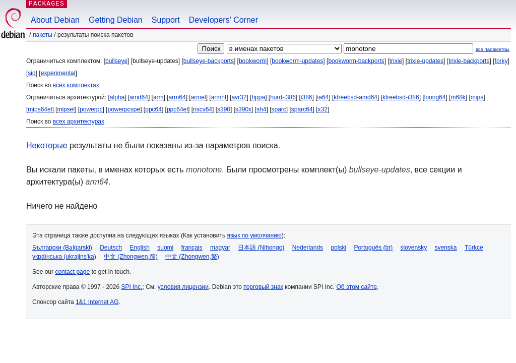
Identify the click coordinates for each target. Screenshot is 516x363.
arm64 (177, 97)
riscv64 (202, 109)
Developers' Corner (223, 20)
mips (477, 97)
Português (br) (373, 247)
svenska (446, 247)
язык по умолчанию (254, 235)
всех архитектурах (78, 121)
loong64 (435, 97)
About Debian (55, 20)
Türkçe (474, 247)
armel (198, 97)
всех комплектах (76, 85)
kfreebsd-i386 (400, 97)
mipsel (66, 109)
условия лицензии (183, 286)
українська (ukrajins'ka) (64, 256)
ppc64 (153, 109)
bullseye (116, 61)
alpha (117, 97)
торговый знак (263, 286)
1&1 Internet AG (97, 302)
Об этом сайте (356, 286)
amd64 (139, 97)
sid (31, 73)
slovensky (413, 247)
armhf (219, 97)
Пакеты (42, 34)
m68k (457, 97)
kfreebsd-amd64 (355, 97)
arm (158, 97)
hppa (258, 97)
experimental (58, 73)
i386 (306, 97)
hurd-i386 (283, 97)
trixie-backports (468, 61)
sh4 (261, 109)
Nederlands (307, 247)
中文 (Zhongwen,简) (131, 256)
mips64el (40, 109)
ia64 (323, 97)
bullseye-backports (208, 61)
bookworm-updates (297, 61)
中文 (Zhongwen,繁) (192, 256)
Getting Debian (116, 20)
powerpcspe (123, 109)
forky (501, 61)
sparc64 (302, 109)
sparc (278, 109)
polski (338, 247)
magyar (220, 247)
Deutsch (111, 247)
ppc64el (177, 109)
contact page (72, 271)
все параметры (492, 49)
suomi (165, 247)
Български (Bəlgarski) (62, 247)
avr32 (238, 97)
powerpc (91, 109)
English (140, 247)
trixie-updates (425, 61)
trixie (396, 61)
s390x (243, 109)
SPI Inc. (131, 286)
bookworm (253, 61)
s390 (223, 109)
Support (166, 20)
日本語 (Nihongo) (261, 247)
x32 (323, 109)
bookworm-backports (356, 61)
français (192, 247)
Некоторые (47, 145)
